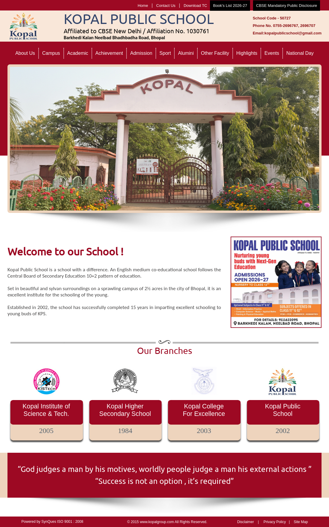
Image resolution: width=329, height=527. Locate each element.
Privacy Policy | (276, 522)
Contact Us (165, 5)
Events (271, 53)
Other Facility (215, 53)
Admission (141, 53)
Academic (77, 53)
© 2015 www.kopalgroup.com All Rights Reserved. (167, 522)
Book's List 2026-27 (230, 5)
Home (143, 5)
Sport (165, 53)
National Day (300, 53)
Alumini (186, 53)
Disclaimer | (248, 522)
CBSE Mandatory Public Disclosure (286, 5)
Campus (51, 53)
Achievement (109, 53)
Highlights (246, 53)
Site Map (301, 522)
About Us (25, 53)
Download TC (195, 5)
